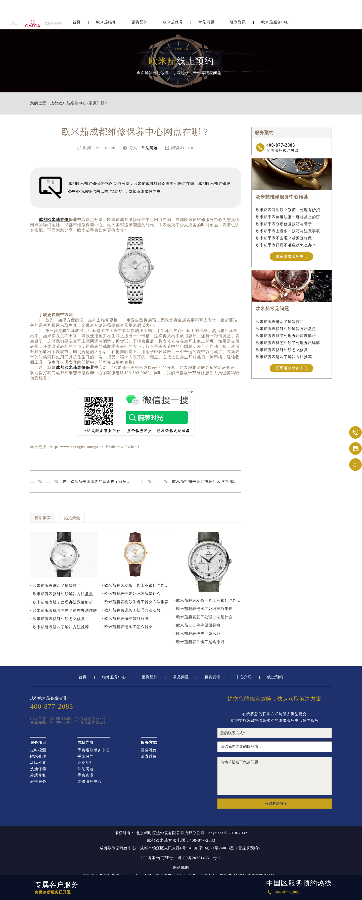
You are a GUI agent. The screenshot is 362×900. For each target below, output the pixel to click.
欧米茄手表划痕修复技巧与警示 (284, 224)
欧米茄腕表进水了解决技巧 (280, 322)
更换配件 (139, 24)
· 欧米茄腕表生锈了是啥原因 (199, 642)
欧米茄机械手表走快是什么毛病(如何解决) (210, 481)
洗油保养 (38, 769)
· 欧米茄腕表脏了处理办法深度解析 (61, 602)
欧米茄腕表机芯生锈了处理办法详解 (288, 343)
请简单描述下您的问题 (274, 776)
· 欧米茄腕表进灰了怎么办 (197, 634)
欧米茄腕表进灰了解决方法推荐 (284, 357)
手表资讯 (85, 775)
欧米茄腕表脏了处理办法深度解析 (286, 336)
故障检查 (38, 763)
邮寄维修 (149, 756)
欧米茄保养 (173, 24)
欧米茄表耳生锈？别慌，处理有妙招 (288, 210)
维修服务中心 (114, 677)
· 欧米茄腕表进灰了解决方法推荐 (59, 627)
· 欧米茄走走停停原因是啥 (197, 625)
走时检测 (38, 750)
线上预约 (275, 677)
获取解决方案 (276, 804)
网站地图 (181, 868)
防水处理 (38, 756)
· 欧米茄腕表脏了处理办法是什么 (203, 617)
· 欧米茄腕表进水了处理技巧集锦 (203, 609)
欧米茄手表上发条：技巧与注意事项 (288, 231)
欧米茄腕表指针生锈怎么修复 (282, 350)
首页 (77, 24)
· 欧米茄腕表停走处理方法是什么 (131, 594)
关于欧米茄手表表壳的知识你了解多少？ (98, 481)
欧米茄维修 (106, 24)
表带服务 (38, 781)
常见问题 (206, 24)
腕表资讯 (238, 24)
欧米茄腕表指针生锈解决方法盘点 (286, 329)
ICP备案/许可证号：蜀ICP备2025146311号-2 (181, 858)
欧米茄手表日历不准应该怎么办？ (286, 245)
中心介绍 (244, 677)
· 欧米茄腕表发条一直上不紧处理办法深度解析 (207, 600)
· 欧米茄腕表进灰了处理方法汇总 (131, 610)
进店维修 (149, 750)
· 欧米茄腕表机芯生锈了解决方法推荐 (135, 602)
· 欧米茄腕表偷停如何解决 (125, 618)
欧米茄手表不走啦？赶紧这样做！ (286, 238)
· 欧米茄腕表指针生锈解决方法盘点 (61, 594)
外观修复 (38, 775)
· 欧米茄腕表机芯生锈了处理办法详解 (63, 610)
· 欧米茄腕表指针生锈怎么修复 (57, 619)
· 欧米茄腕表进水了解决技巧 (55, 586)
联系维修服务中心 (292, 256)
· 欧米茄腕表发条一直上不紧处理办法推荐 (136, 585)
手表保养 (85, 756)
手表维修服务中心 (93, 750)
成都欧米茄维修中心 (68, 103)
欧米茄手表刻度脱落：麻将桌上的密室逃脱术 (292, 217)
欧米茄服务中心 (275, 24)
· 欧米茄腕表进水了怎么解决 (127, 627)
